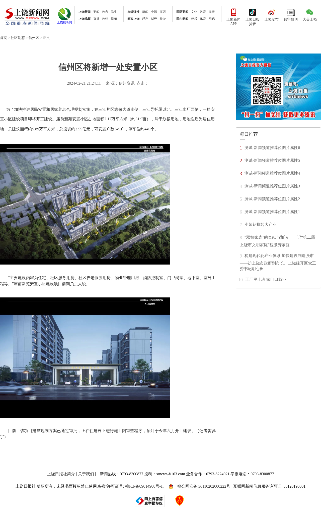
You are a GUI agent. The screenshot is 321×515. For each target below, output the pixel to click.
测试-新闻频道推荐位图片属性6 (272, 147)
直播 (96, 19)
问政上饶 (133, 19)
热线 (105, 19)
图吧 (212, 19)
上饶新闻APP (233, 16)
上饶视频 (84, 19)
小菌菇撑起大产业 (261, 224)
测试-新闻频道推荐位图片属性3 (272, 186)
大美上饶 (310, 14)
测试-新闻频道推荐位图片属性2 (272, 198)
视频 (114, 19)
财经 (154, 19)
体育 (203, 19)
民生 (114, 12)
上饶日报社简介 (61, 474)
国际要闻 (182, 12)
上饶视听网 (64, 21)
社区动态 (18, 38)
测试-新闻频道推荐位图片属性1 (272, 211)
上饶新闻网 (27, 16)
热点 (105, 12)
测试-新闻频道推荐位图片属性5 (272, 160)
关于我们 (86, 474)
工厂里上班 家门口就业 (265, 279)
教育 (203, 12)
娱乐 (194, 19)
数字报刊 (291, 14)
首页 (3, 38)
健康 (212, 12)
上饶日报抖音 (253, 16)
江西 (163, 12)
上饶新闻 (84, 12)
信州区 (34, 38)
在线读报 (133, 12)
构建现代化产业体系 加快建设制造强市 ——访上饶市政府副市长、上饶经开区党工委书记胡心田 (278, 262)
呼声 (145, 19)
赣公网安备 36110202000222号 (199, 486)
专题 (154, 12)
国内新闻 (182, 19)
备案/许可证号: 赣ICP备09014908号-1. (131, 486)
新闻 (145, 12)
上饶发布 (272, 14)
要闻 (96, 12)
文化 (194, 12)
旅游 (163, 19)
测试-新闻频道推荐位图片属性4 (272, 173)
